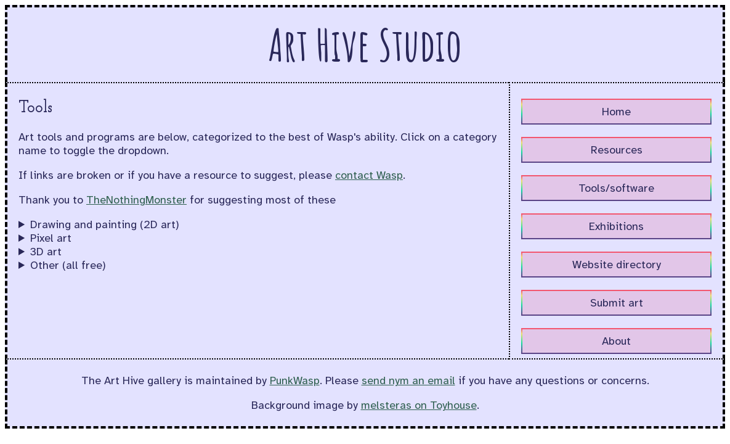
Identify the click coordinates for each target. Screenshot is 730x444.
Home (616, 111)
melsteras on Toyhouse (419, 405)
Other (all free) (68, 265)
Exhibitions (616, 226)
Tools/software (616, 188)
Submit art (616, 303)
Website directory (616, 264)
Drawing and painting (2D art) (104, 224)
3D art (46, 251)
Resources (617, 150)
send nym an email (408, 380)
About (616, 341)
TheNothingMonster (136, 200)
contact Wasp (369, 175)
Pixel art (50, 238)
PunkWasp (295, 380)
